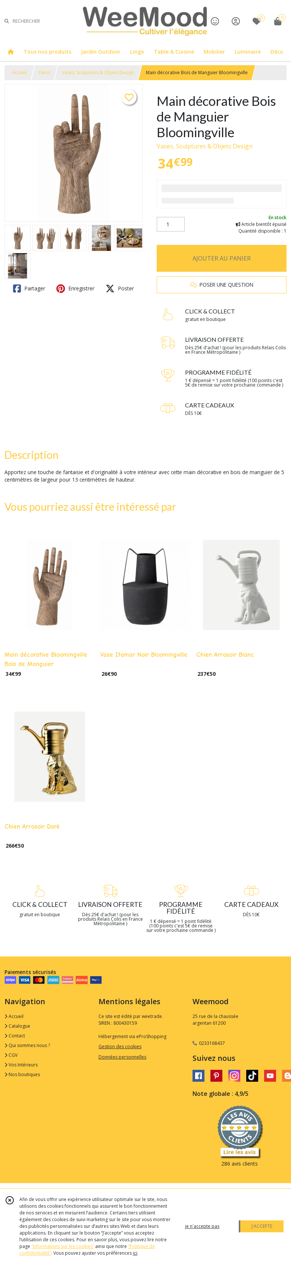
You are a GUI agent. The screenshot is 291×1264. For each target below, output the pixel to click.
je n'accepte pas (202, 1226)
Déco (44, 72)
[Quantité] (171, 224)
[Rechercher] (6, 21)
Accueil (19, 72)
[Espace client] (236, 21)
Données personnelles (122, 1057)
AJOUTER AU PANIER (222, 258)
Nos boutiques (22, 1074)
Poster (120, 288)
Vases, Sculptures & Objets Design (98, 72)
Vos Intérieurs (21, 1065)
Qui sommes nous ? (27, 1045)
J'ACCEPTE (261, 1226)
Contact (14, 1036)
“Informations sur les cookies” (62, 1246)
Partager (29, 288)
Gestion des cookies (119, 1046)
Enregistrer (75, 288)
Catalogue (17, 1026)
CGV (11, 1055)
